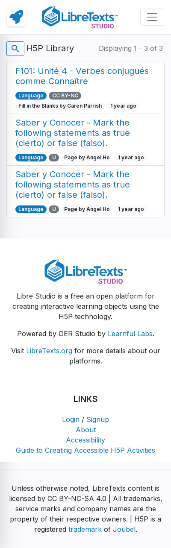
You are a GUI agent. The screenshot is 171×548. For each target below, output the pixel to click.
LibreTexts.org (49, 350)
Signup (97, 419)
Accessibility (85, 440)
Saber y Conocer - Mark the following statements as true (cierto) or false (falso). (72, 132)
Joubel (124, 529)
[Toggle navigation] (152, 17)
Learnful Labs (130, 333)
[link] (16, 17)
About (86, 429)
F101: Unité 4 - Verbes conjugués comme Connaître (82, 76)
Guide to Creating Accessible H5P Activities (85, 450)
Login (71, 419)
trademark (85, 529)
